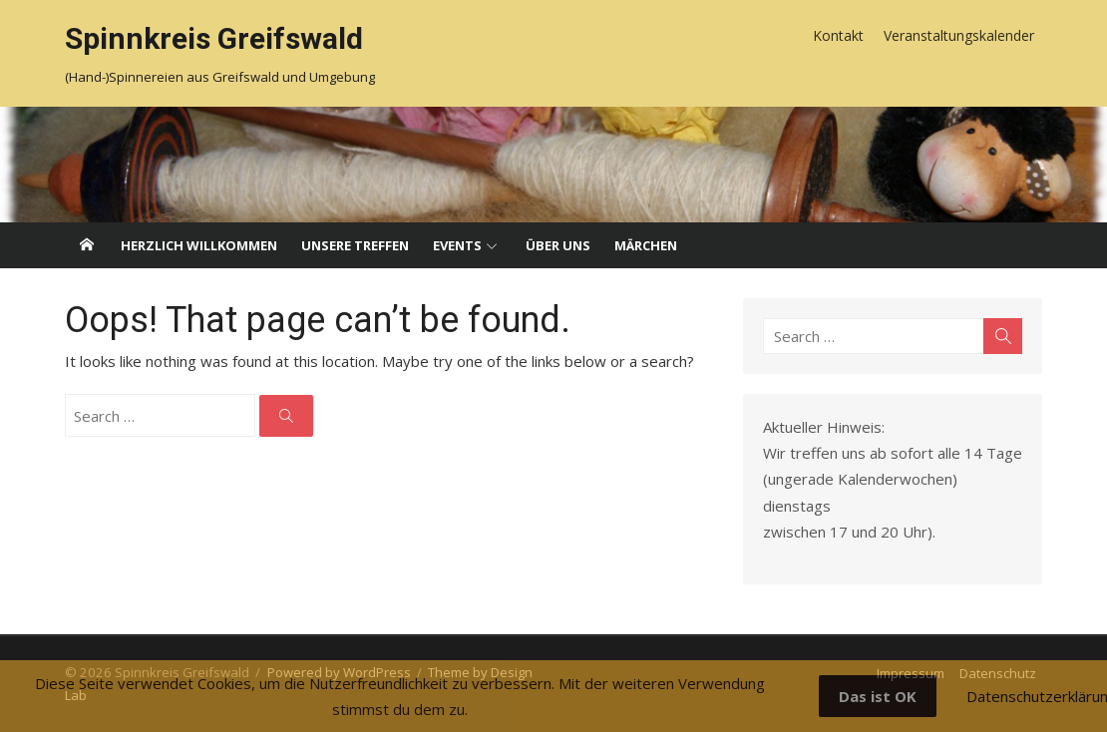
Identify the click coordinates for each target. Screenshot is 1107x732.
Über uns (558, 245)
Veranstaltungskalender (959, 35)
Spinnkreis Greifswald (214, 38)
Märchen (645, 245)
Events (457, 245)
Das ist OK (878, 696)
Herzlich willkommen (199, 245)
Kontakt (838, 35)
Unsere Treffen (355, 245)
